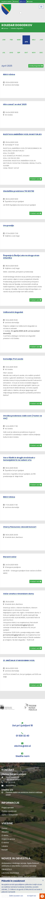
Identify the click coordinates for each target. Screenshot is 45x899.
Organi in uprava (8, 839)
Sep (18, 52)
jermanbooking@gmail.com (23, 625)
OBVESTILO (7, 869)
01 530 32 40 (22, 736)
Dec (41, 52)
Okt (26, 52)
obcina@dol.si (22, 746)
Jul (3, 52)
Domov (5, 28)
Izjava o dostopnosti (10, 815)
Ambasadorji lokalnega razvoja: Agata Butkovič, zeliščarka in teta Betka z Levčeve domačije (21, 864)
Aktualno (5, 832)
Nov (34, 52)
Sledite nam (23, 756)
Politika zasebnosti (9, 811)
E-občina (5, 843)
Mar (18, 40)
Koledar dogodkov (17, 28)
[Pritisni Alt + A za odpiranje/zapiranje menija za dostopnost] (42, 896)
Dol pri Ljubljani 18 (22, 725)
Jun (41, 40)
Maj (34, 40)
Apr (26, 42)
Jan (3, 40)
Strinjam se (31, 896)
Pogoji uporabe (8, 808)
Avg (11, 52)
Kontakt (5, 850)
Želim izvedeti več (16, 896)
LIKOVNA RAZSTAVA (10, 873)
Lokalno (5, 846)
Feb (11, 40)
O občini (5, 835)
